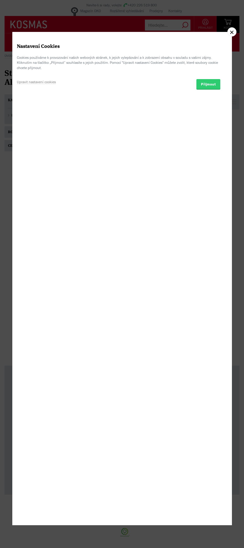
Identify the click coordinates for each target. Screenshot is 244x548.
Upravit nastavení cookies (36, 297)
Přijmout (208, 299)
